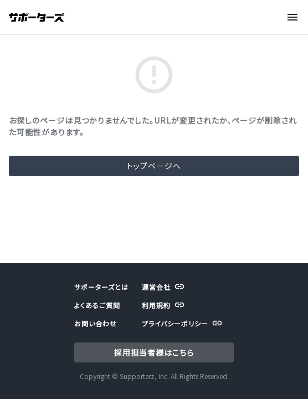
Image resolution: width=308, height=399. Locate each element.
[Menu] (293, 17)
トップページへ (154, 166)
